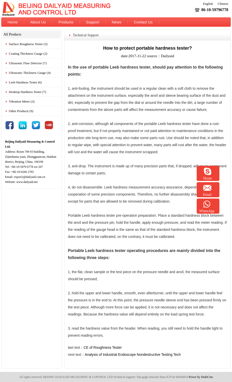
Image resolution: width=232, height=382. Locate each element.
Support (92, 22)
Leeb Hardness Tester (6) (25, 82)
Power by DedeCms (201, 377)
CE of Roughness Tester (102, 347)
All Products (12, 34)
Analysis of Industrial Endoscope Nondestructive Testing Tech (133, 355)
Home (13, 22)
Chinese (223, 4)
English (208, 4)
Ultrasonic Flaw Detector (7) (28, 63)
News (116, 22)
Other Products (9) (21, 111)
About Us (38, 22)
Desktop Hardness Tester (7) (27, 92)
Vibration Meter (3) (22, 101)
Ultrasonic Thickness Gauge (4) (29, 73)
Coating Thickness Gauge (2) (28, 53)
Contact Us (143, 22)
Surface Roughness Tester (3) (28, 44)
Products (66, 22)
